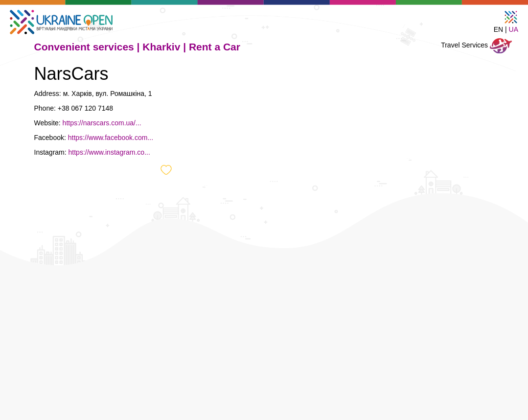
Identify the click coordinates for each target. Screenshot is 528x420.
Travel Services (476, 45)
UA (513, 29)
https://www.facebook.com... (110, 137)
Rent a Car (214, 46)
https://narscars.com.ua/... (102, 123)
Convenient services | (88, 46)
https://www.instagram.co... (109, 152)
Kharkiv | (165, 46)
